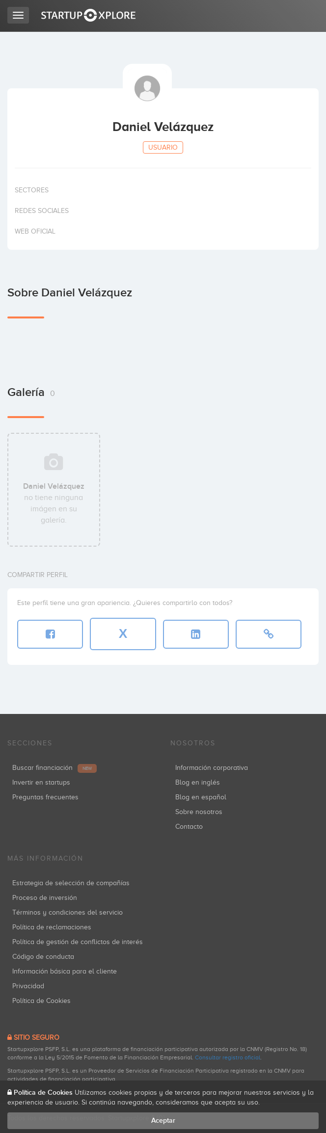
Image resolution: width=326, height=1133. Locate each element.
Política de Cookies (41, 1000)
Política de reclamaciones (51, 927)
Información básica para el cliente (64, 971)
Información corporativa (211, 767)
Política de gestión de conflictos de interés (77, 942)
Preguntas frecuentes (45, 797)
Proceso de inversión (44, 897)
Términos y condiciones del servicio (67, 912)
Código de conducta (43, 956)
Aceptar (163, 1120)
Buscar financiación (54, 767)
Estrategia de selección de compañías (71, 883)
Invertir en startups (41, 782)
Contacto (189, 826)
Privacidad (28, 986)
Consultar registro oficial (227, 1057)
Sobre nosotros (198, 812)
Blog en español (200, 797)
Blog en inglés (197, 782)
